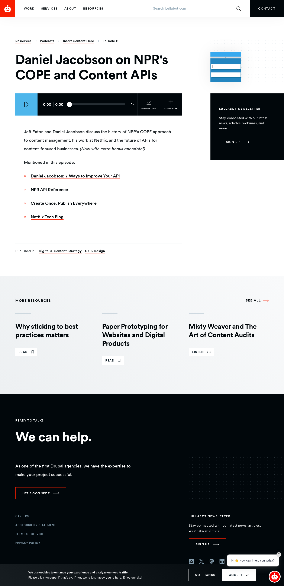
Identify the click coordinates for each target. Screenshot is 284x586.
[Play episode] (26, 104)
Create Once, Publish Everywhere (64, 203)
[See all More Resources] (257, 300)
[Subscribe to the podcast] (171, 104)
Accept (236, 575)
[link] (267, 8)
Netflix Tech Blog (47, 216)
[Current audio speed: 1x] (133, 104)
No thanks (205, 575)
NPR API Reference (49, 189)
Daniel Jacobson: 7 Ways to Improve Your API (75, 176)
